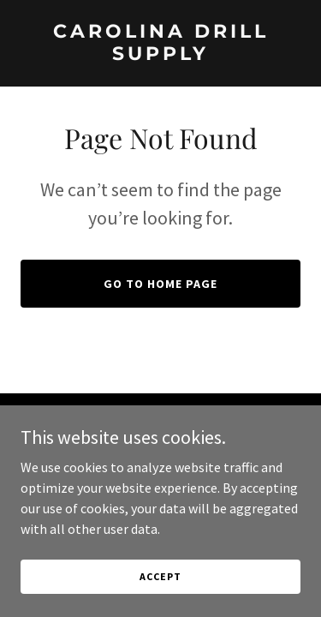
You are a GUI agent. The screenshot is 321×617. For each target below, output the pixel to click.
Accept (160, 576)
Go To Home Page (160, 283)
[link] (160, 54)
